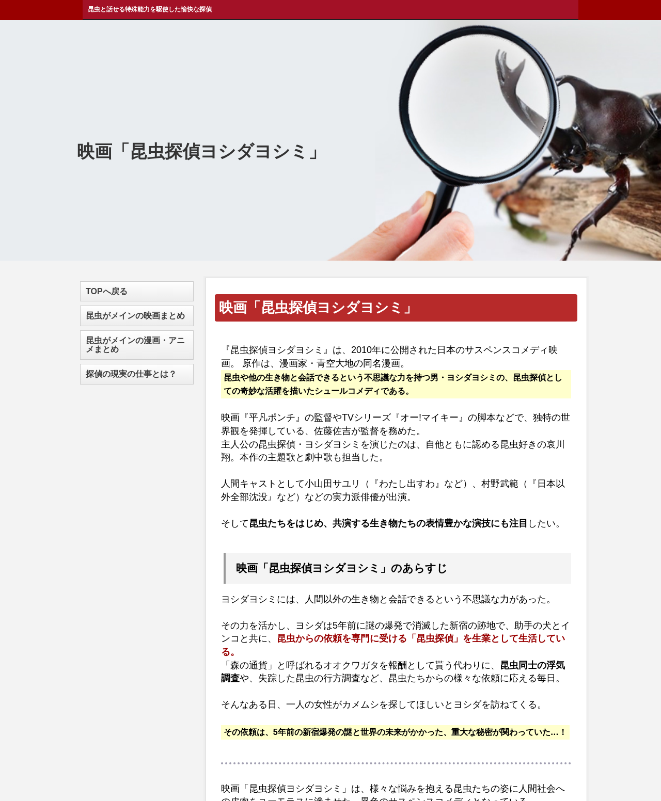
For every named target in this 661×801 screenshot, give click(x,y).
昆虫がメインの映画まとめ (135, 315)
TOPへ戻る (107, 291)
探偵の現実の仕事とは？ (131, 374)
